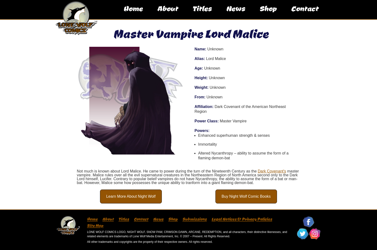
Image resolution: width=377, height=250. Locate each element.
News (235, 13)
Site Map (95, 225)
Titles (202, 13)
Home (133, 13)
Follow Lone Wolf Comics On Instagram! (315, 234)
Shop (267, 13)
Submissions (194, 219)
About (167, 13)
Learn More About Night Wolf (131, 196)
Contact (304, 13)
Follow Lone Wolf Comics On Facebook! (309, 222)
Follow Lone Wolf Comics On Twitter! (303, 234)
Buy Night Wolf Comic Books (246, 196)
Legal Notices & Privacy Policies (242, 219)
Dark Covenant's (272, 171)
